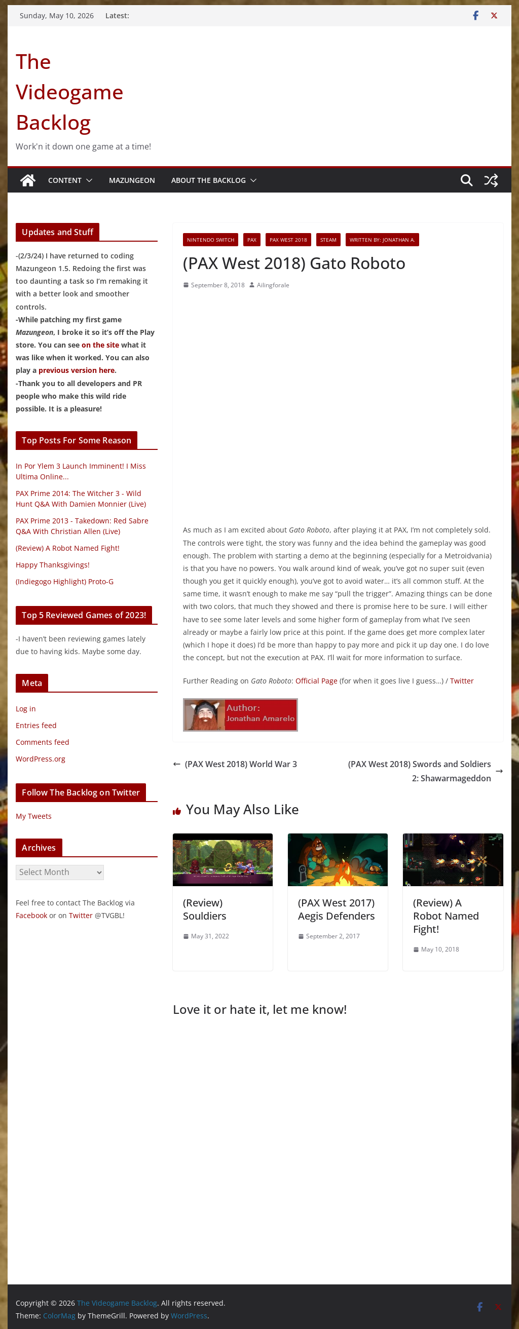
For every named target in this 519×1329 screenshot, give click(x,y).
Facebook (31, 915)
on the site (100, 345)
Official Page (316, 681)
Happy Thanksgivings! (53, 564)
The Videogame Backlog (70, 91)
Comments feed (42, 742)
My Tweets (34, 816)
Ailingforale (273, 285)
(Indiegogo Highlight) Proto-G (65, 581)
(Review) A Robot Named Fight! (446, 916)
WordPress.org (40, 759)
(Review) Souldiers (205, 909)
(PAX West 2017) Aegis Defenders (336, 909)
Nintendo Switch (210, 239)
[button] (87, 180)
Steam (328, 239)
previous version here (77, 370)
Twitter (462, 681)
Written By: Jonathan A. (382, 239)
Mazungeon (132, 180)
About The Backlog (208, 180)
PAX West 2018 (288, 239)
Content (65, 180)
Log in (26, 708)
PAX (251, 239)
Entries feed (36, 725)
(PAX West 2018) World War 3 (235, 764)
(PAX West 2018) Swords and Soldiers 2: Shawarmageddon (425, 771)
